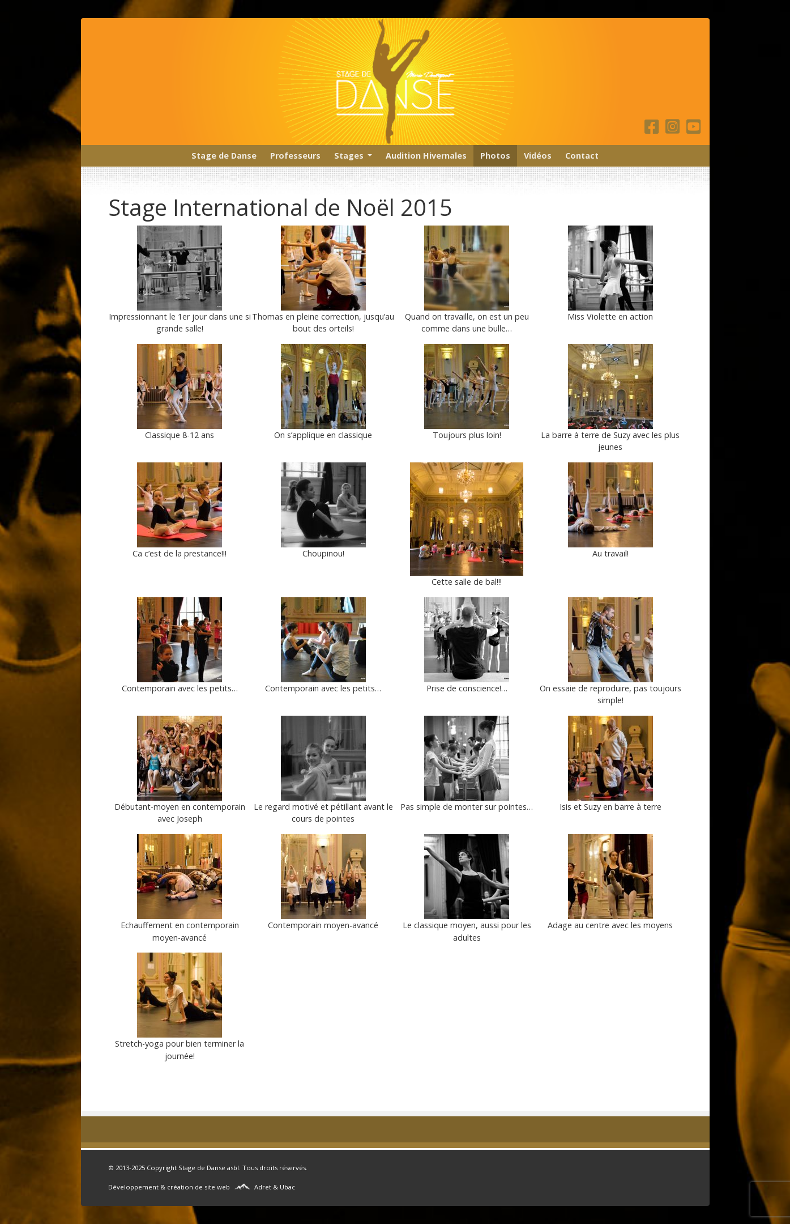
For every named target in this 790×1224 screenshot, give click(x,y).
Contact (582, 155)
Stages (349, 155)
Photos (495, 155)
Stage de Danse (224, 155)
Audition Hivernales (426, 155)
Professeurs (295, 155)
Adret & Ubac (274, 1187)
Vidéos (538, 155)
